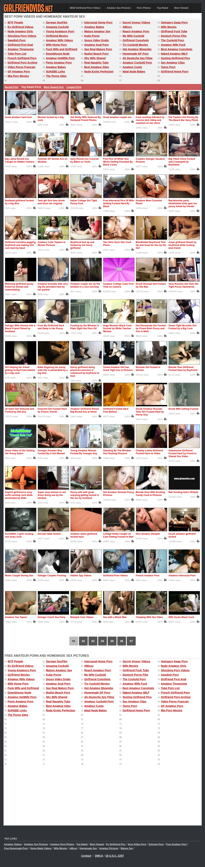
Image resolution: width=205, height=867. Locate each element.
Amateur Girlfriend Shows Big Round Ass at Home (84, 410)
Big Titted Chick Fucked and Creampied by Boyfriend (182, 162)
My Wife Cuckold (133, 35)
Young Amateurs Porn (60, 31)
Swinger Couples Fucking (52, 575)
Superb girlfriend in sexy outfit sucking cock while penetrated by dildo (19, 495)
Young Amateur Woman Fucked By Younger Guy (83, 452)
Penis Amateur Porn (59, 62)
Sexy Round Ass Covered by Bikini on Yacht (84, 160)
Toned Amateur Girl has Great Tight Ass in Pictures (118, 368)
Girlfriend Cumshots (136, 40)
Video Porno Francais (21, 67)
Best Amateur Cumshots (176, 49)
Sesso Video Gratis (96, 40)
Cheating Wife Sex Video (149, 617)
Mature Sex (127, 848)
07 (131, 641)
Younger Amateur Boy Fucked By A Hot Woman (51, 452)
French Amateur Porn (148, 575)
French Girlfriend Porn (22, 58)
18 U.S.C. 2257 (114, 855)
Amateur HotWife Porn (60, 58)
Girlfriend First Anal (20, 44)
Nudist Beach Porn (96, 53)
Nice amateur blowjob (148, 534)
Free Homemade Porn (16, 848)
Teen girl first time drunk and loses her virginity (51, 202)
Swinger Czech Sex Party (51, 617)
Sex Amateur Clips (173, 62)
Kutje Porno (91, 35)
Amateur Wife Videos (59, 40)
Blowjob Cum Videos (81, 617)
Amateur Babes (94, 26)
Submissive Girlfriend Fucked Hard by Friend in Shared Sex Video (182, 453)
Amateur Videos (13, 844)
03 (92, 641)
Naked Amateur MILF (174, 53)
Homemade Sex (88, 848)
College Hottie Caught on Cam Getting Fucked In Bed (118, 535)
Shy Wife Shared (95, 58)
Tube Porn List (17, 53)
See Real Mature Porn (98, 49)
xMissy (73, 848)
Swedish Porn (17, 40)
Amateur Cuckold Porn (137, 62)
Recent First (11, 87)
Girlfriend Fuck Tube (174, 31)
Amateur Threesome (21, 49)
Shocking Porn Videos (22, 35)
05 (112, 641)
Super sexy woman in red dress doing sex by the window (52, 495)
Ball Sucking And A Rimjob (183, 492)
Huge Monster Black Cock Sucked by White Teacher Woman (117, 328)
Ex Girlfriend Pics (115, 844)
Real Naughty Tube (96, 62)
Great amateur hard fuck (18, 117)
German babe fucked (49, 534)
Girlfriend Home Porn (174, 71)
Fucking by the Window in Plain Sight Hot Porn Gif (84, 327)
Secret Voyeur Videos (136, 22)
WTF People (15, 22)
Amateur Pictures (108, 848)
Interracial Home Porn (98, 22)
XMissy (127, 26)
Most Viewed (181, 8)
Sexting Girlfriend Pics (175, 58)
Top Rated (162, 8)
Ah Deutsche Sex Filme (138, 58)
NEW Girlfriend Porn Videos (85, 8)
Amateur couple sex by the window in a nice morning (85, 285)
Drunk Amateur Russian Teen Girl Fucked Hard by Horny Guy (150, 412)
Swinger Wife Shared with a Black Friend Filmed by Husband (20, 328)
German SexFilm (56, 22)
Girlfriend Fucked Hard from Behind (115, 410)
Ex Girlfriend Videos (20, 26)
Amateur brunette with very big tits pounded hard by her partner (53, 287)
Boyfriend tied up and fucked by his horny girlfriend (82, 245)
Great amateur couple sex (117, 117)
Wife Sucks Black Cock (181, 617)
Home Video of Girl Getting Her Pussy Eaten (20, 452)
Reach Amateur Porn (136, 31)
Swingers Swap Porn (174, 22)
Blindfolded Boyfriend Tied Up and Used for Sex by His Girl (151, 245)
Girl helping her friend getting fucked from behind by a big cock (20, 370)
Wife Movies (169, 26)
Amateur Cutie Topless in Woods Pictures (52, 243)
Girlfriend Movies (57, 35)
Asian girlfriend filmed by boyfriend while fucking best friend (182, 245)
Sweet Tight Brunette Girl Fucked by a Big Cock (182, 327)
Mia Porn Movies (18, 76)
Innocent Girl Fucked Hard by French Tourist (52, 410)
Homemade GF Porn (136, 53)
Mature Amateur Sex (97, 31)
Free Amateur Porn (176, 844)
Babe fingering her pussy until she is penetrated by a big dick (53, 370)
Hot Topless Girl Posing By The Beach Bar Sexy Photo (183, 119)
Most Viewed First (54, 87)
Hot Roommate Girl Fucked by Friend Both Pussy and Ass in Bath (151, 328)
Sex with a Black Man (115, 617)
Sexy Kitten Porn (137, 844)
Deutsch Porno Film (173, 35)
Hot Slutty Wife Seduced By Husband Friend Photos (85, 119)
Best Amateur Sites (96, 67)
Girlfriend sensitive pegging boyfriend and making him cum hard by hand (20, 245)
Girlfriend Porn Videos (115, 575)
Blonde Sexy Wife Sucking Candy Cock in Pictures (150, 493)
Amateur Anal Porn (96, 44)
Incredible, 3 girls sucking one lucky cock (19, 535)
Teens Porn (168, 67)
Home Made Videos (40, 848)
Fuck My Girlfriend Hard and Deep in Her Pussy (51, 327)
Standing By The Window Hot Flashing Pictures (117, 452)
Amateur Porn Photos (62, 844)
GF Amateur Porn (19, 71)
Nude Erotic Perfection (98, 71)
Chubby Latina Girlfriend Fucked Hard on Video (149, 452)
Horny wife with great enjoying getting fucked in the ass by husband (84, 495)
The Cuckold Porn (172, 40)
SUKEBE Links (55, 71)
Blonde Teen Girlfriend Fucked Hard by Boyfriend (183, 368)
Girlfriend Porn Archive (22, 62)
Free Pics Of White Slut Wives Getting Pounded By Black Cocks (118, 162)
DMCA (99, 855)
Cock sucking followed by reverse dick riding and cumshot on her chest (150, 120)
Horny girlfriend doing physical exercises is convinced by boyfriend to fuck (84, 371)
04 (102, 641)
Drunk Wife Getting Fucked (183, 409)
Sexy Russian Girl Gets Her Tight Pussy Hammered (184, 285)
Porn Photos (144, 8)
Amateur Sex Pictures (119, 8)
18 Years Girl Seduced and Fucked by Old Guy (19, 410)
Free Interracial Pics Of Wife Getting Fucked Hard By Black (118, 203)
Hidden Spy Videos (80, 575)
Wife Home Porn (56, 44)
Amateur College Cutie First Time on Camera (118, 285)
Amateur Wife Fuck (173, 44)
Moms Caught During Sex (19, 575)
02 (83, 641)
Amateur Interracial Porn (182, 575)
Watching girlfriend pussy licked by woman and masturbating (19, 287)
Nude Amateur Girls (20, 31)
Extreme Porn (156, 844)
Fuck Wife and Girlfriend (61, 49)
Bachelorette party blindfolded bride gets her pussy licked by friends (183, 203)
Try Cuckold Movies (135, 44)
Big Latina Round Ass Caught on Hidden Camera (19, 160)
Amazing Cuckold (57, 26)
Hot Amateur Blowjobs (137, 49)
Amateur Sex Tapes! (16, 617)
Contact (86, 855)
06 (121, 641)
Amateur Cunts (132, 67)
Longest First (74, 87)
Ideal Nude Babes (134, 71)
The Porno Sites (56, 76)
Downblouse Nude (57, 53)
